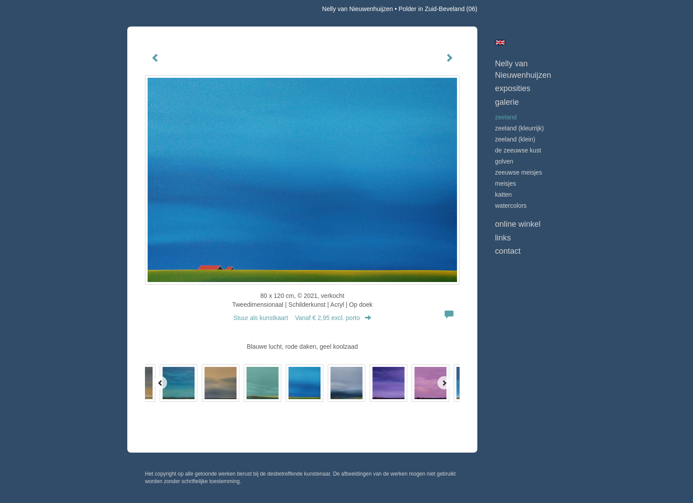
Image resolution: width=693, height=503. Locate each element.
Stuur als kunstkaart (302, 317)
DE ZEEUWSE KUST (518, 150)
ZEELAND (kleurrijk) (519, 128)
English (500, 42)
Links (503, 237)
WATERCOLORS (511, 205)
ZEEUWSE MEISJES (518, 172)
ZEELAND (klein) (515, 139)
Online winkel (518, 224)
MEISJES (505, 183)
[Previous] (160, 382)
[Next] (444, 382)
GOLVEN (504, 161)
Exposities (512, 88)
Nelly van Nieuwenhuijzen (357, 8)
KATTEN (503, 194)
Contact (508, 251)
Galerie (507, 102)
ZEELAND (506, 117)
